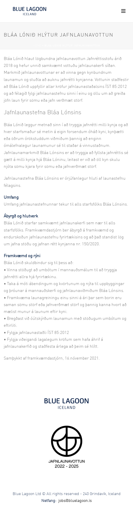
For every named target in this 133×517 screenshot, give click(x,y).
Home (37, 45)
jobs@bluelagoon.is (75, 501)
